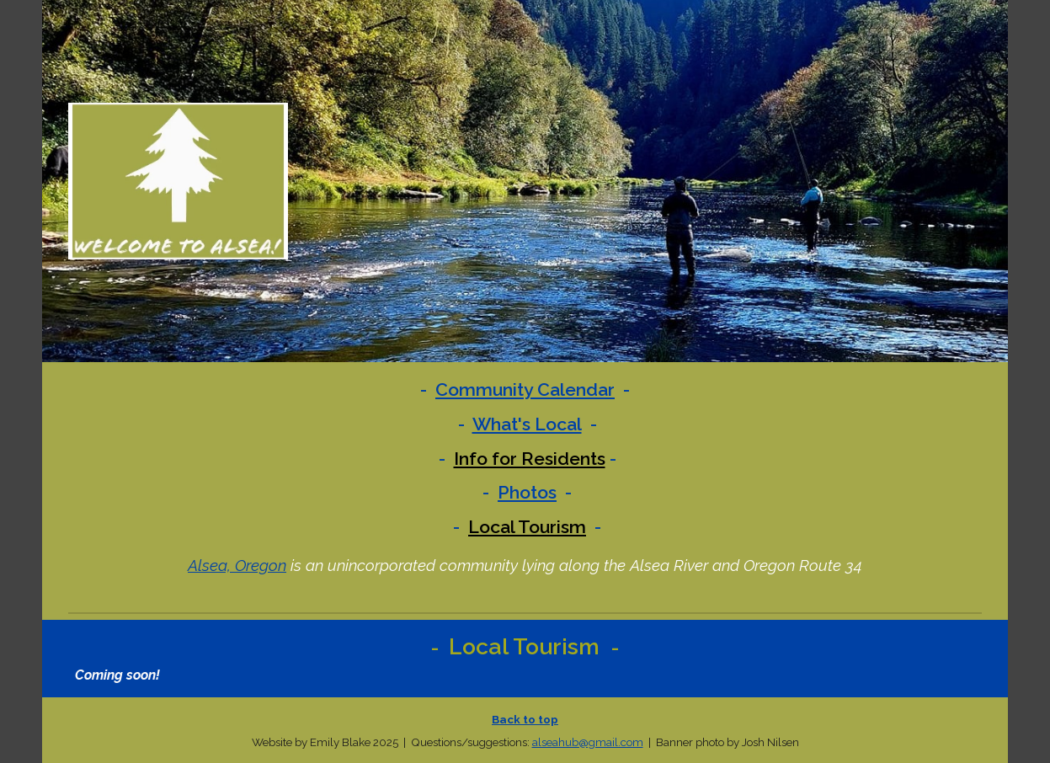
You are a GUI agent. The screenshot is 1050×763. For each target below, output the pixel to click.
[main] (525, 458)
